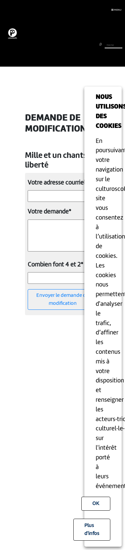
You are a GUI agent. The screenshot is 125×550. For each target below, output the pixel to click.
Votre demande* (49, 212)
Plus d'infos (91, 529)
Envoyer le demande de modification (62, 299)
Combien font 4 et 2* (55, 265)
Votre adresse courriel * (58, 183)
